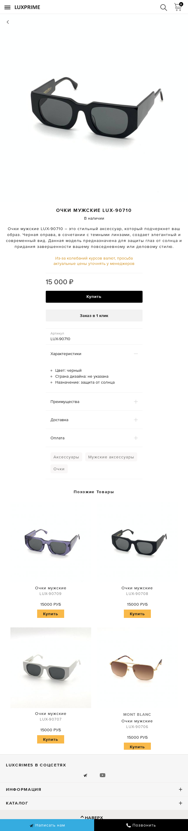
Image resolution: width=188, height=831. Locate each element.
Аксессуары (66, 456)
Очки (59, 468)
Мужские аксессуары (111, 456)
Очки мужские (50, 591)
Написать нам (47, 825)
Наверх (94, 817)
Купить (94, 296)
